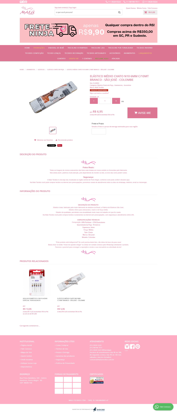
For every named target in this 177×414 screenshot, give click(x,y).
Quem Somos (131, 8)
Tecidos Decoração (74, 53)
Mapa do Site (26, 352)
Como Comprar (62, 345)
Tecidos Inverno (145, 48)
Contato (61, 58)
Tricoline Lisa (97, 48)
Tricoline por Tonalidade (120, 48)
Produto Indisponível (71, 282)
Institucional (27, 341)
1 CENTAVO (87, 58)
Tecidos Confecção (34, 53)
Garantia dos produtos (65, 356)
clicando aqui (124, 180)
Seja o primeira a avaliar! (99, 93)
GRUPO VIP (74, 58)
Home (27, 48)
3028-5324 (114, 1)
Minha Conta (141, 8)
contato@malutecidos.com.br (102, 359)
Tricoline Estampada (78, 48)
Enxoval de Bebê (56, 48)
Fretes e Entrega (62, 352)
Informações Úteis (64, 341)
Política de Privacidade (65, 363)
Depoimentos (26, 367)
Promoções (39, 48)
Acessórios (115, 53)
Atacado (116, 58)
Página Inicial (26, 345)
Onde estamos (27, 359)
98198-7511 (133, 1)
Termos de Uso (62, 349)
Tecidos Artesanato (96, 53)
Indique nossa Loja (29, 363)
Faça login (72, 7)
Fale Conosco (152, 8)
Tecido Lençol (54, 53)
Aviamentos (129, 53)
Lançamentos (145, 53)
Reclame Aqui (101, 58)
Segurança (60, 359)
